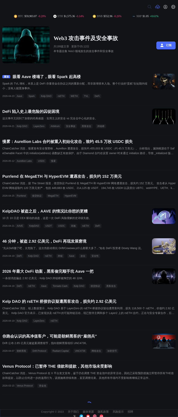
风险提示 (118, 411)
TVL (86, 96)
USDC (41, 161)
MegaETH (53, 195)
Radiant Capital (61, 351)
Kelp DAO (46, 96)
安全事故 (70, 126)
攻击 (83, 256)
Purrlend (21, 195)
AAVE (20, 226)
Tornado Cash (60, 286)
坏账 (73, 226)
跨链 (60, 256)
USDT (48, 226)
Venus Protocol (25, 385)
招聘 (130, 411)
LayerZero (39, 126)
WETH (74, 96)
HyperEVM (70, 195)
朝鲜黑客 (21, 351)
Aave (19, 96)
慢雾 (53, 161)
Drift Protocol (39, 351)
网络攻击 (96, 351)
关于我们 (73, 411)
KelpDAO (34, 226)
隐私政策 (103, 411)
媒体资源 (88, 411)
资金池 (42, 385)
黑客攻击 (86, 126)
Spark (32, 96)
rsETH (61, 96)
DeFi (97, 96)
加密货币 (112, 351)
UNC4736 (80, 351)
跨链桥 (101, 126)
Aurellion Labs (24, 161)
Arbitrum (55, 126)
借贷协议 (37, 195)
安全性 (95, 256)
